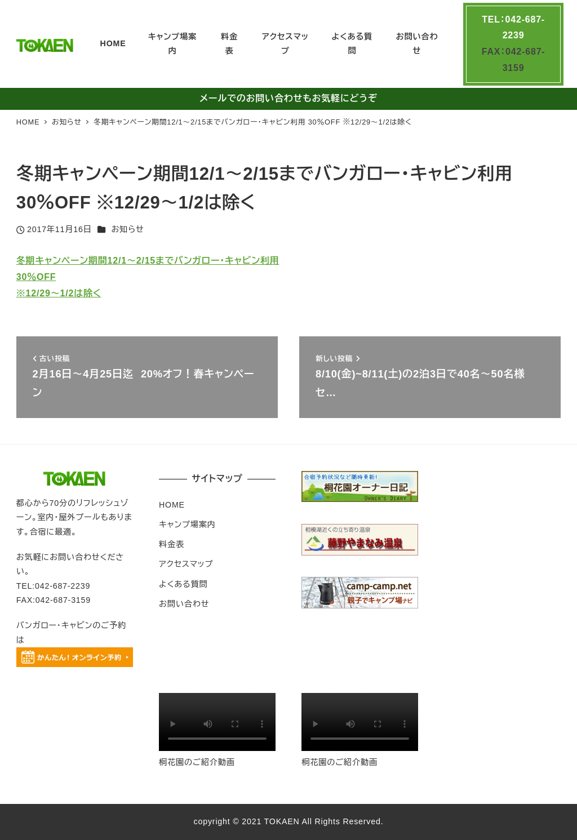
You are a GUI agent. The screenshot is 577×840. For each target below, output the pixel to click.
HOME (172, 504)
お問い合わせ (184, 603)
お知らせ (127, 229)
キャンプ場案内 (187, 524)
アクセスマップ (186, 563)
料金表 (171, 544)
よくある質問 (183, 584)
